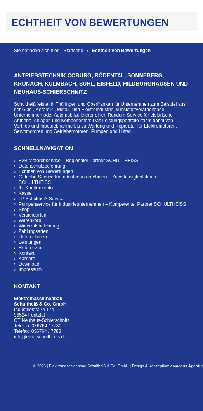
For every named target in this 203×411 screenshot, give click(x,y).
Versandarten (32, 215)
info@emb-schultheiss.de (40, 336)
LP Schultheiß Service (41, 198)
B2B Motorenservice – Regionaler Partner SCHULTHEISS (79, 160)
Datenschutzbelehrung (42, 166)
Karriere (27, 258)
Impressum (30, 269)
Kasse (25, 193)
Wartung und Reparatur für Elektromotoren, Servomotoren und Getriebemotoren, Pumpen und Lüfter (95, 128)
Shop (24, 209)
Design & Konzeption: (167, 366)
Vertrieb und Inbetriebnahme (43, 126)
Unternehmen (33, 237)
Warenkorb (30, 220)
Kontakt (27, 253)
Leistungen (30, 242)
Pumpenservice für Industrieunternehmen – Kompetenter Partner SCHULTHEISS (102, 204)
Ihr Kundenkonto (36, 188)
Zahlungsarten (34, 231)
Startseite (73, 50)
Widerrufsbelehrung (39, 226)
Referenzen (31, 247)
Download (29, 264)
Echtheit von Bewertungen (46, 171)
